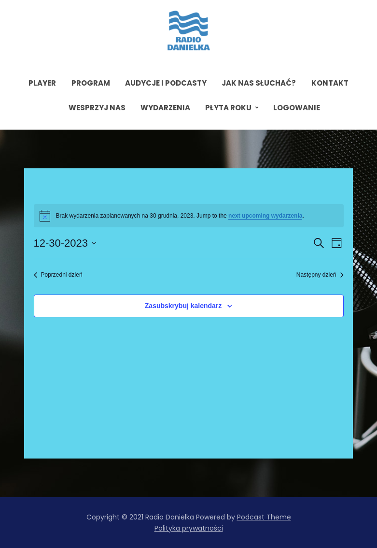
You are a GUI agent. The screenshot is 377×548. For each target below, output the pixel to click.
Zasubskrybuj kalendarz (183, 306)
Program (90, 83)
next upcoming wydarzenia (265, 215)
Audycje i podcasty (166, 83)
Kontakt (330, 83)
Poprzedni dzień (58, 274)
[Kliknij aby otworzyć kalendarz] (65, 243)
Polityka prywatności (188, 528)
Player (42, 83)
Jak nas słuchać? (259, 83)
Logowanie (296, 108)
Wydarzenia (165, 108)
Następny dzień (320, 274)
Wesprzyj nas (97, 108)
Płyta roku (228, 108)
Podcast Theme (264, 517)
